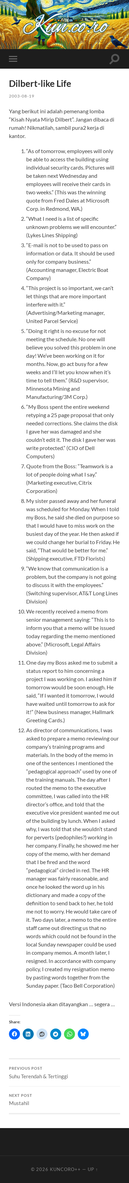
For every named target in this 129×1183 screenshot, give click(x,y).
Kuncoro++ (65, 1169)
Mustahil (64, 1099)
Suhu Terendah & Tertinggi (64, 1072)
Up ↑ (93, 1169)
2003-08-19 (21, 96)
